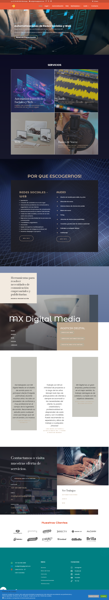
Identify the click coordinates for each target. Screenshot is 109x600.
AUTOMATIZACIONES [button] (69, 494)
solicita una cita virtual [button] (72, 344)
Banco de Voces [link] (45, 571)
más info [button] (26, 239)
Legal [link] (46, 6)
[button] (46, 1)
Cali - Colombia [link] (18, 513)
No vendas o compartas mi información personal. (19, 598)
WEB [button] (63, 503)
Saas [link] (13, 331)
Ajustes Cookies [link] (93, 596)
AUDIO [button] (64, 499)
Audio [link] (85, 6)
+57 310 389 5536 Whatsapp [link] (20, 1)
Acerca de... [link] (44, 574)
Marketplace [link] (75, 6)
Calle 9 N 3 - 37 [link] (18, 508)
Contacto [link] (94, 6)
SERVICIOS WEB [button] (67, 332)
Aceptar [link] (103, 596)
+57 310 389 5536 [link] (19, 488)
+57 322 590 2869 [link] (20, 571)
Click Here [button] (85, 408)
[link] (95, 1)
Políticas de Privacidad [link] (47, 580)
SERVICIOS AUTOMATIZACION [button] (73, 338)
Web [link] (67, 6)
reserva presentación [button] (20, 298)
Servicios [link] (43, 567)
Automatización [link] (57, 6)
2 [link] (54, 51)
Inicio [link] (40, 6)
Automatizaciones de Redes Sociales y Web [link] (42, 26)
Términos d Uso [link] (45, 583)
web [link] (12, 338)
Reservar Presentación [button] (26, 37)
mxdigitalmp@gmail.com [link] (22, 574)
